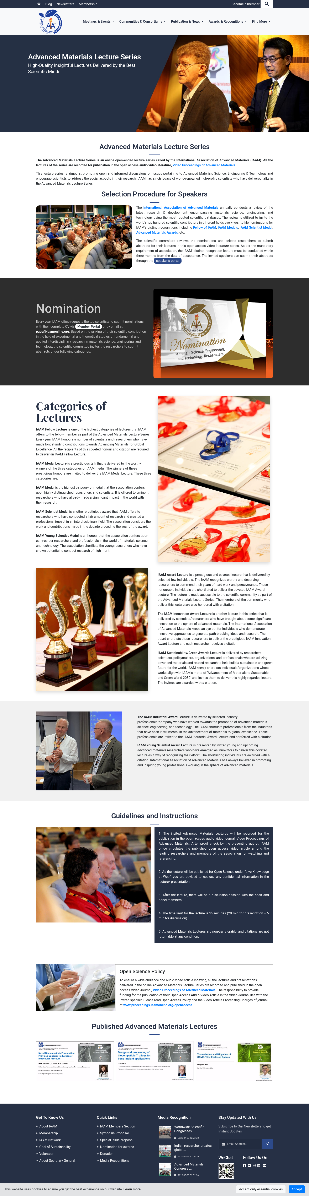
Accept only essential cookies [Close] (261, 1189)
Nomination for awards (117, 1145)
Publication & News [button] (186, 21)
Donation (107, 1152)
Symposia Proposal (114, 1131)
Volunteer (46, 1152)
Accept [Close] (297, 1189)
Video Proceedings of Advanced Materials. (204, 165)
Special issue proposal (116, 1138)
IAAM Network (50, 1138)
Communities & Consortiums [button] (141, 21)
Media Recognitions (115, 1159)
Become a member (245, 4)
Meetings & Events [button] (97, 21)
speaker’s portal (166, 261)
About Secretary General (57, 1159)
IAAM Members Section (117, 1125)
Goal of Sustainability (55, 1145)
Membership (88, 4)
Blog (48, 4)
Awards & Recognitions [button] (226, 21)
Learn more (132, 1189)
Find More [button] (260, 21)
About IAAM (48, 1125)
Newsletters (65, 4)
